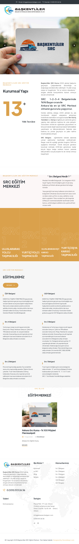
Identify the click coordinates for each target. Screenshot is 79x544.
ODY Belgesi (49, 293)
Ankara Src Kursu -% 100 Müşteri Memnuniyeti (39, 431)
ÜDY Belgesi (10, 293)
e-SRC (36, 471)
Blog (35, 474)
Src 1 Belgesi (49, 361)
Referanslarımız (8, 504)
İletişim (36, 477)
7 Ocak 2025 (28, 437)
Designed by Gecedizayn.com (63, 540)
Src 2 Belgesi (10, 361)
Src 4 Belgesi (10, 322)
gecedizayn (40, 437)
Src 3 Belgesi (49, 322)
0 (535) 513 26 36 (16, 490)
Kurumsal (37, 468)
